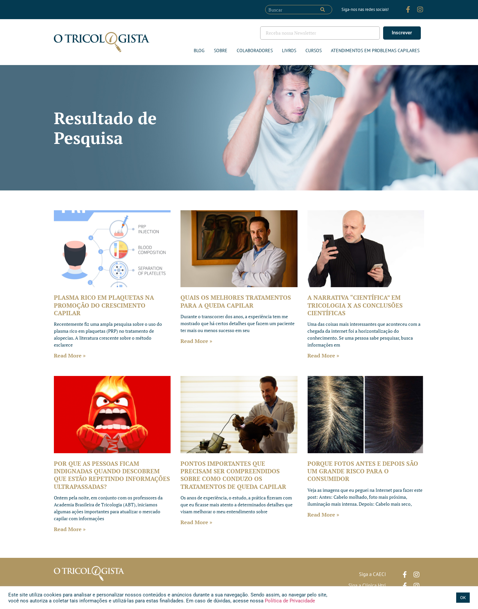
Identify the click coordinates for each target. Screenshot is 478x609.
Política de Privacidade (289, 601)
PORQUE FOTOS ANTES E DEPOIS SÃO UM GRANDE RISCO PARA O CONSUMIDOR (362, 471)
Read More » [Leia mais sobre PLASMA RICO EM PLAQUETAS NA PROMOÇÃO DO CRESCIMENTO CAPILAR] (70, 355)
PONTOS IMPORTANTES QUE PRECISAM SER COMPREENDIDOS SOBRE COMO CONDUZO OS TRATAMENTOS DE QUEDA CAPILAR (233, 475)
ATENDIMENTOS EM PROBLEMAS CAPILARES (375, 50)
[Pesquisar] (322, 9)
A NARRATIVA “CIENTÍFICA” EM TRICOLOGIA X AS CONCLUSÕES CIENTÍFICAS (355, 305)
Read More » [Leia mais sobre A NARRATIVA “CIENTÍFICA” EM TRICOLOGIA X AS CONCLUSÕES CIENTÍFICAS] (323, 355)
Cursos (313, 50)
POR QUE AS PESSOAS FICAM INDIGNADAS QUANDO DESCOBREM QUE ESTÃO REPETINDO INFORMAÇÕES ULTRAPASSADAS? (112, 475)
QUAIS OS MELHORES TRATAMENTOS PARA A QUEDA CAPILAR (235, 301)
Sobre (220, 50)
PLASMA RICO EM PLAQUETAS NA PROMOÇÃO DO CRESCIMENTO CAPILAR (104, 305)
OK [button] (463, 597)
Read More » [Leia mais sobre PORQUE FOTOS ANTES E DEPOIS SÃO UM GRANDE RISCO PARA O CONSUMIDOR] (323, 514)
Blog (199, 50)
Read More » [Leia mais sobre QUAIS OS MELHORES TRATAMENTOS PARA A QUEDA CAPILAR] (196, 341)
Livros (289, 50)
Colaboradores (255, 50)
